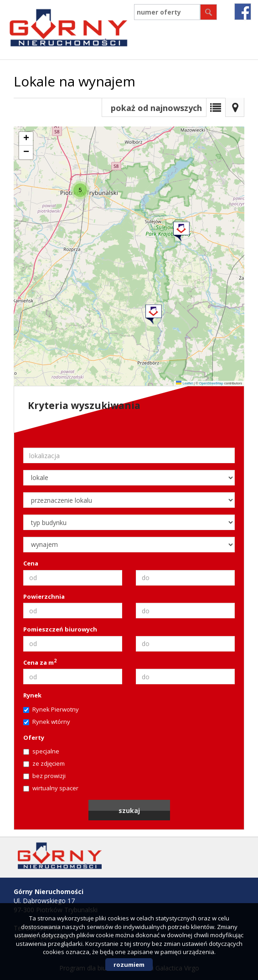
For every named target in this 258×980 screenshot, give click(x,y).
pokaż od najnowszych (156, 107)
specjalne (41, 751)
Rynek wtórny (46, 721)
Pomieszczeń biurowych (60, 629)
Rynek (32, 695)
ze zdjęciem (44, 763)
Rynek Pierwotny (51, 709)
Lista (215, 107)
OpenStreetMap (211, 383)
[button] (180, 229)
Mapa (234, 107)
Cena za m (40, 662)
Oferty (33, 737)
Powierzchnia (44, 596)
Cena (30, 563)
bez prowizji (44, 776)
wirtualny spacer (50, 788)
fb (242, 11)
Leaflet (184, 383)
